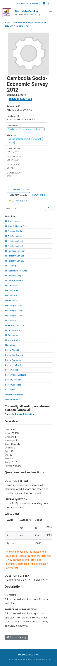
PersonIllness (11, 370)
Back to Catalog (16, 637)
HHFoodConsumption (15, 251)
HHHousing (10, 265)
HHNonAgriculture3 (14, 315)
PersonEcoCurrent (14, 355)
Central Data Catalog (22, 22)
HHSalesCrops (12, 335)
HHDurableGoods (13, 231)
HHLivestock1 (11, 290)
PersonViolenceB (13, 385)
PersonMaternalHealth (15, 375)
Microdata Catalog (26, 11)
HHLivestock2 (11, 295)
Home (7, 22)
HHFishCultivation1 (13, 236)
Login (46, 3)
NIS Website (22, 3)
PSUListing (10, 389)
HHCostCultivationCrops (16, 226)
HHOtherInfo (11, 320)
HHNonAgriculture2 (14, 310)
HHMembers (11, 300)
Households (11, 345)
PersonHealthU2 (13, 365)
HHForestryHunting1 (14, 256)
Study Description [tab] (19, 189)
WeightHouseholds (14, 394)
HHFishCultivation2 (14, 241)
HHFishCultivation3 (14, 246)
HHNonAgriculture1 (14, 305)
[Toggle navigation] (50, 13)
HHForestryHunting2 (14, 261)
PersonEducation (13, 360)
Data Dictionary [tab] (18, 195)
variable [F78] (22, 26)
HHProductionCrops (14, 325)
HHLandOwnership (14, 280)
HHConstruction (12, 221)
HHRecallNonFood (13, 330)
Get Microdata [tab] (18, 200)
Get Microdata (20, 99)
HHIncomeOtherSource (16, 270)
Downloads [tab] (38, 195)
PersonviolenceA (13, 379)
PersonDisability (12, 350)
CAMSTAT (35, 3)
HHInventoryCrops (14, 275)
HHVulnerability (12, 340)
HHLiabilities (11, 285)
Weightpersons (12, 399)
